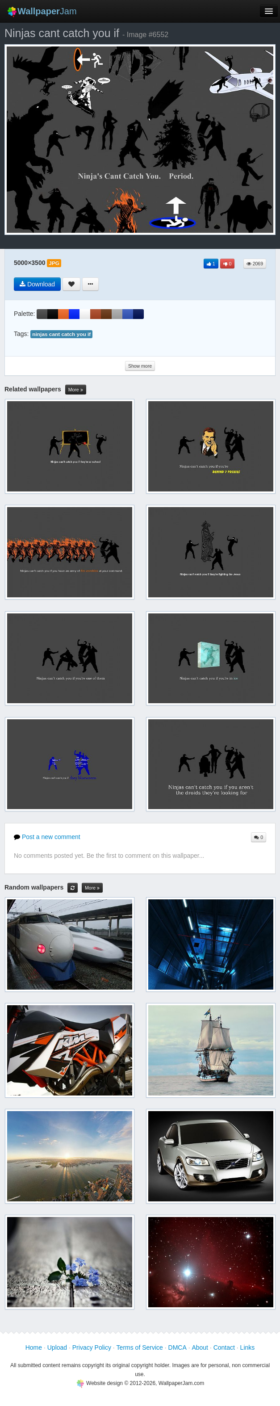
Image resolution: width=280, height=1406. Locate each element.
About (200, 1347)
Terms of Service (140, 1347)
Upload (57, 1347)
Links (247, 1347)
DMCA (177, 1347)
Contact (224, 1347)
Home (33, 1347)
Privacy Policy (91, 1347)
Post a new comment (47, 836)
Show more (140, 366)
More (75, 390)
